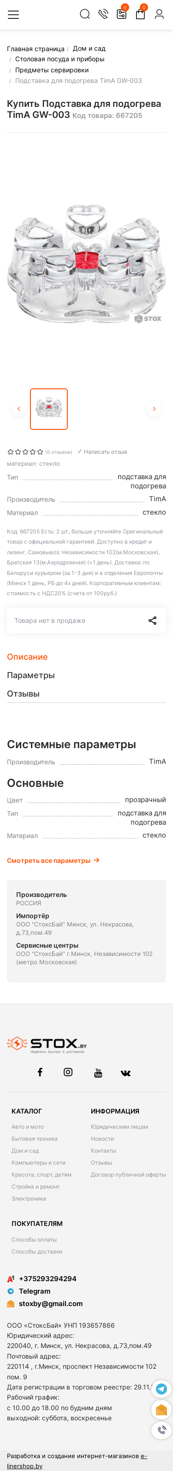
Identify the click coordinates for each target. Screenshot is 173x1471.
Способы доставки (37, 1251)
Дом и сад (25, 1150)
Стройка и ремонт (36, 1186)
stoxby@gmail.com (51, 1303)
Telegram (28, 1291)
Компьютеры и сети (39, 1162)
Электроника (29, 1198)
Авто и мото (28, 1126)
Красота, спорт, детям (42, 1174)
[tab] (86, 657)
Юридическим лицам (119, 1126)
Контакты (103, 1150)
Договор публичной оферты (128, 1174)
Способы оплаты (34, 1239)
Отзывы (101, 1162)
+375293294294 (42, 1278)
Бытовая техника (35, 1138)
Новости (102, 1138)
